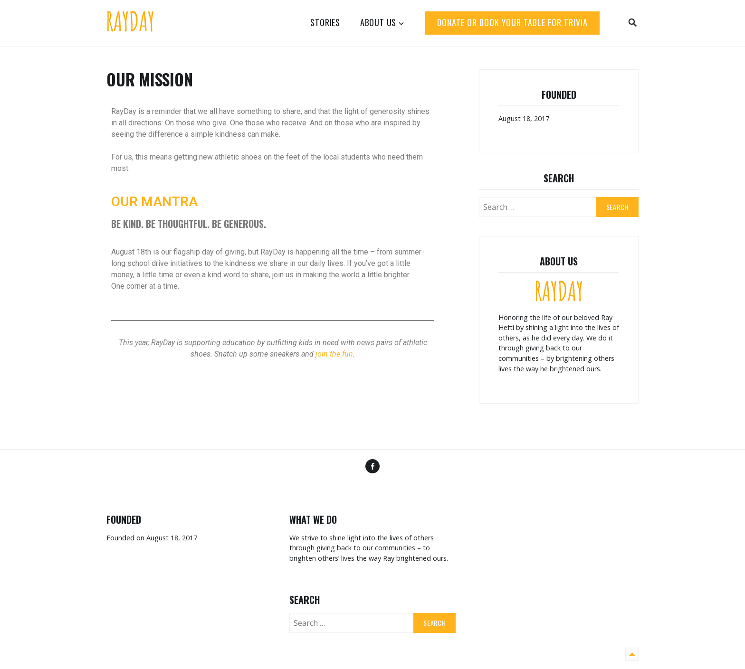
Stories (325, 22)
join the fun (334, 353)
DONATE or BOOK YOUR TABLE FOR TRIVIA (512, 22)
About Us (378, 22)
